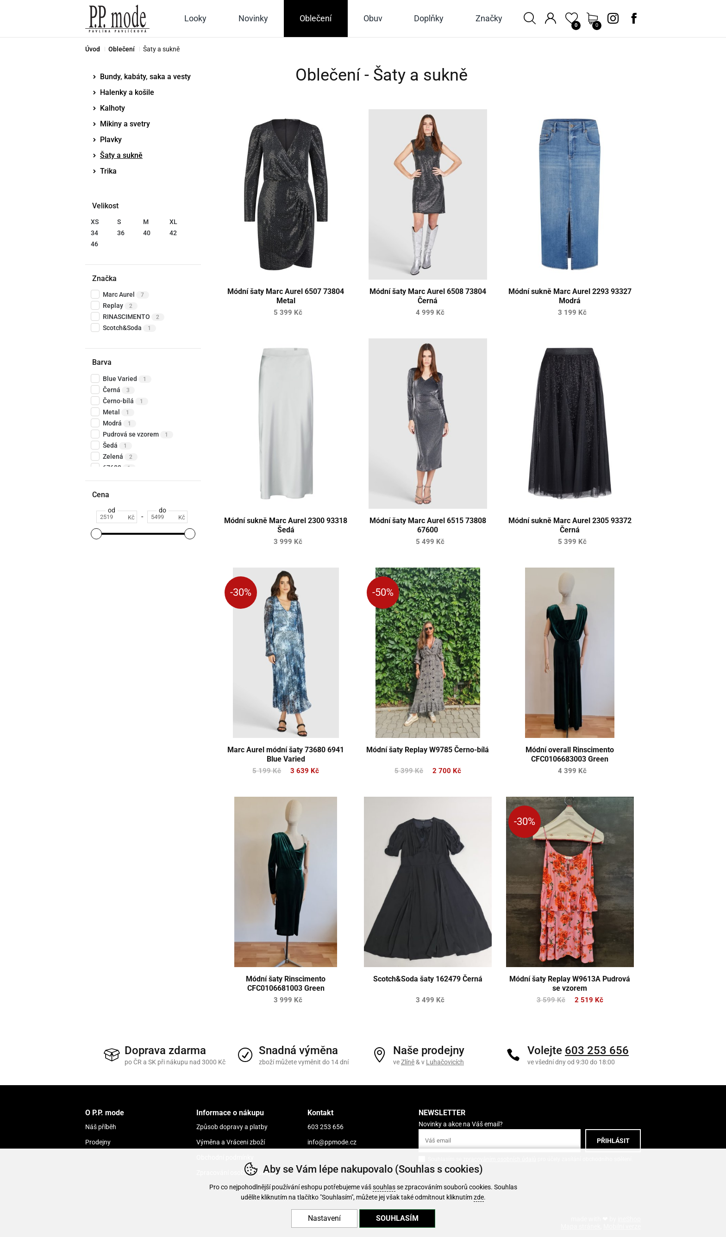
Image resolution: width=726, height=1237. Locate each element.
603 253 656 (597, 1050)
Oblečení (121, 49)
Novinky (253, 18)
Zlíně (407, 1062)
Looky (195, 18)
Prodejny (98, 1142)
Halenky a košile (127, 92)
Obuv (372, 18)
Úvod (92, 49)
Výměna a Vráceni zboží (230, 1142)
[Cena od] (116, 517)
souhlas (384, 1187)
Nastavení (324, 1218)
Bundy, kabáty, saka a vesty (145, 76)
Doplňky (429, 18)
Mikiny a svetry (125, 123)
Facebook (634, 18)
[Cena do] (167, 517)
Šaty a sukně (121, 155)
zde (479, 1197)
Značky (489, 18)
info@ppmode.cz (332, 1142)
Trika (108, 171)
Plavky (111, 139)
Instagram (613, 18)
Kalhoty (112, 108)
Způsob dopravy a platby (232, 1127)
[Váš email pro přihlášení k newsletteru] (500, 1140)
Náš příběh (100, 1127)
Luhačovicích (445, 1062)
